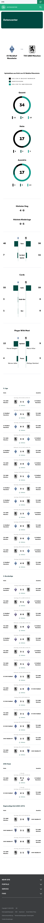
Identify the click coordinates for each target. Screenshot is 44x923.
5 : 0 (22, 538)
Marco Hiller (31, 348)
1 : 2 (22, 739)
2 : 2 (22, 726)
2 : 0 (22, 464)
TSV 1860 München (5, 401)
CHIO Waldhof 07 (8, 738)
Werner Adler (12, 363)
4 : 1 (22, 793)
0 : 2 (22, 526)
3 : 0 (22, 439)
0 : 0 (22, 614)
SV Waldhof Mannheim (38, 401)
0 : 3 (22, 427)
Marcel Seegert (12, 348)
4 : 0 (22, 563)
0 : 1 (22, 779)
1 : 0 (22, 451)
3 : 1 (22, 414)
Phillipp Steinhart (33, 363)
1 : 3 (22, 514)
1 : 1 (22, 402)
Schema (22, 405)
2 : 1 (22, 652)
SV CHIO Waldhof (8, 676)
